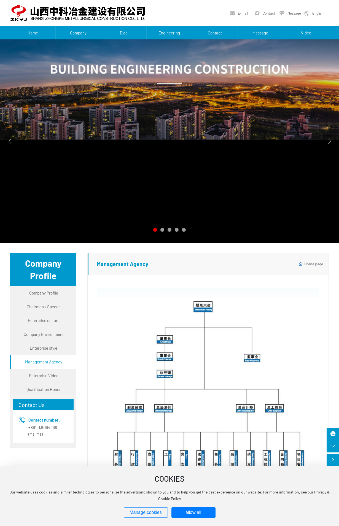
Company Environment (44, 334)
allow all (193, 512)
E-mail (243, 13)
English (318, 13)
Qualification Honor (43, 389)
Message (294, 13)
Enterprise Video (43, 375)
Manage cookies (146, 512)
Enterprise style (43, 348)
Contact (269, 13)
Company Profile (43, 292)
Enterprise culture (44, 320)
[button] (155, 230)
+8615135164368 (42, 427)
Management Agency (43, 361)
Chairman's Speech (44, 306)
